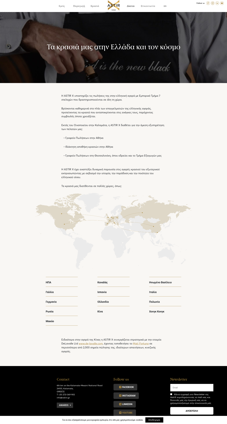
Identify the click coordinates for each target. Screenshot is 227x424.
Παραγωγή (79, 6)
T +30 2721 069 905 (66, 394)
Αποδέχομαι (154, 420)
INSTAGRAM (128, 395)
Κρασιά (95, 6)
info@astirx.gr (63, 397)
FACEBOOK (128, 387)
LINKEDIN (127, 404)
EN (165, 6)
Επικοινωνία (148, 6)
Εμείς (62, 6)
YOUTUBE (127, 412)
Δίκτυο (131, 6)
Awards (63, 405)
